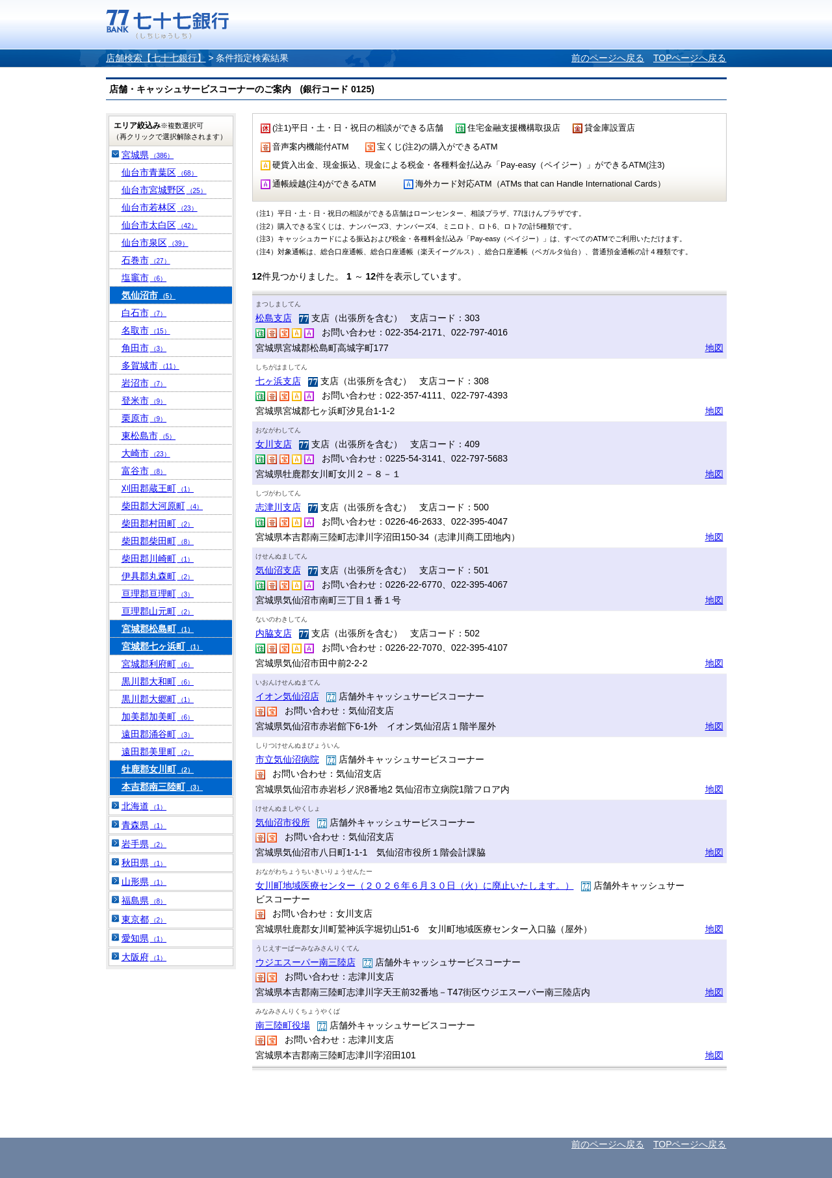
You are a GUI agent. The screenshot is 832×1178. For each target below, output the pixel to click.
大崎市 (146, 453)
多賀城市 (150, 365)
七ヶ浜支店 (278, 381)
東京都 (144, 919)
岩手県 (144, 844)
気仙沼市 (149, 295)
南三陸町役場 (282, 1025)
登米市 (144, 400)
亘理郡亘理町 (158, 593)
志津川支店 (278, 507)
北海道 (144, 806)
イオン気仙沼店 (287, 696)
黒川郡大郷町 (158, 699)
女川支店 (273, 444)
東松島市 (149, 435)
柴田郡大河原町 (162, 506)
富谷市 (144, 470)
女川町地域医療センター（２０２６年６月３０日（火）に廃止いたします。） (414, 885)
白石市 (144, 313)
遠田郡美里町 (158, 751)
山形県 (144, 881)
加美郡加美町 (158, 716)
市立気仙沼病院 (287, 759)
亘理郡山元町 (158, 611)
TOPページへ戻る (690, 58)
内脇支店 (273, 633)
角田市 (144, 348)
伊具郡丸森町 (158, 576)
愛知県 (144, 938)
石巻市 (146, 260)
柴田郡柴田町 (158, 541)
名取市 (146, 330)
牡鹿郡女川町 (158, 769)
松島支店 (273, 318)
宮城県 (148, 155)
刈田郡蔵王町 (158, 488)
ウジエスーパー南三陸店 (305, 962)
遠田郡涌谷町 (158, 734)
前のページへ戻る (607, 58)
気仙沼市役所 (282, 822)
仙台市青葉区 (160, 172)
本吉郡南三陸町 (162, 786)
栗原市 (144, 418)
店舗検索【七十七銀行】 (156, 58)
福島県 (144, 900)
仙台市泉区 (155, 242)
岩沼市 (144, 383)
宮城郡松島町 (158, 628)
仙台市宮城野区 (164, 190)
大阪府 (144, 957)
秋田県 (144, 862)
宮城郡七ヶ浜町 (162, 646)
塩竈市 (144, 277)
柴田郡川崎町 (158, 558)
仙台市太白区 (160, 225)
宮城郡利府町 (158, 664)
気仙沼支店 (278, 570)
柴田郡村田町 (158, 523)
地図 (714, 348)
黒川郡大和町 (158, 681)
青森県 (144, 825)
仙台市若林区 (160, 207)
